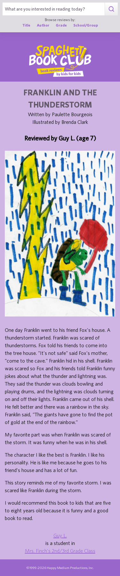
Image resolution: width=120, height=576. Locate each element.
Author (43, 25)
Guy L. (60, 535)
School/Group (85, 25)
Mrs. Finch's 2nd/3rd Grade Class (60, 551)
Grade (61, 25)
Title (26, 25)
